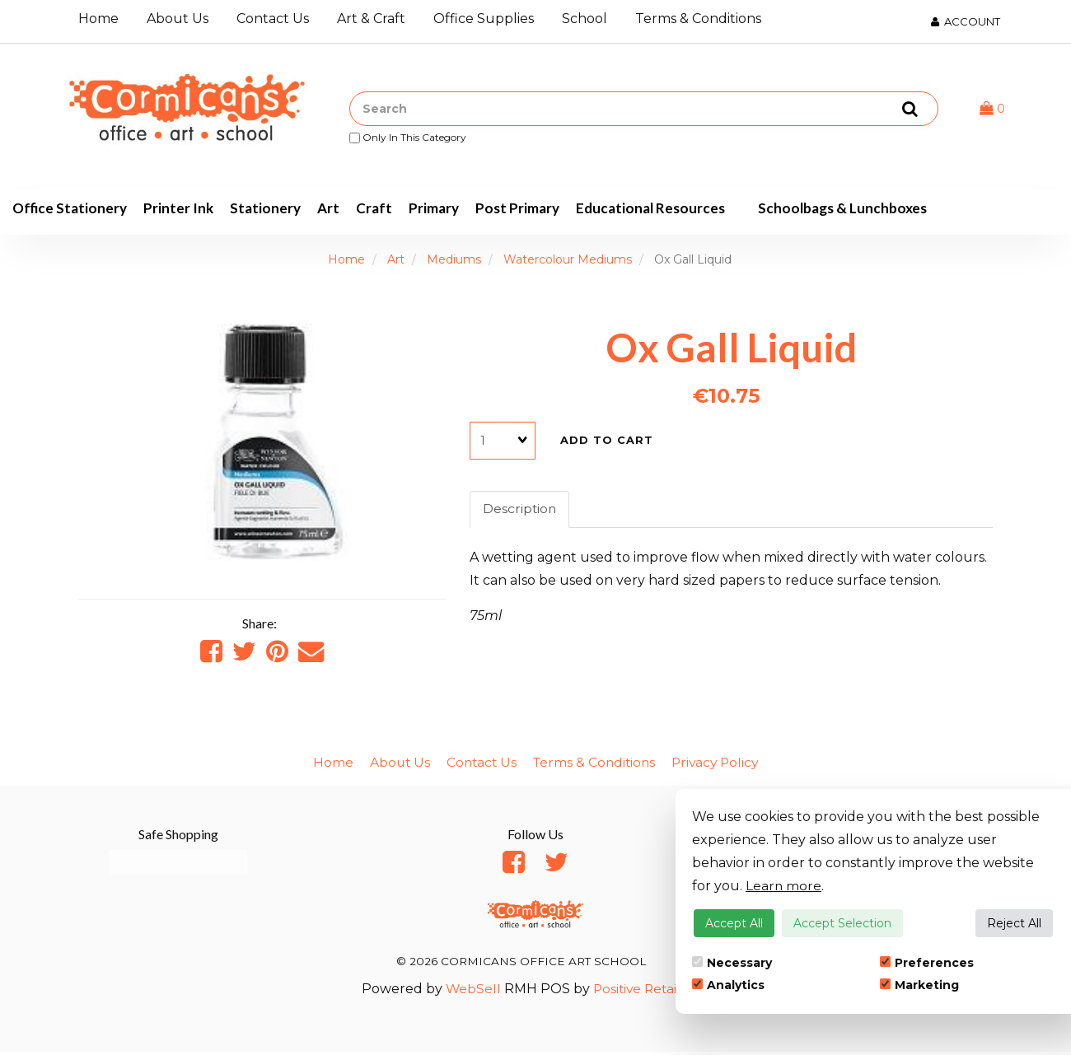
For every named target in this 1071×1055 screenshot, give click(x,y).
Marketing (919, 985)
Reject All (1014, 923)
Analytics (728, 985)
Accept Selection (842, 923)
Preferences (927, 962)
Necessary (732, 962)
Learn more (784, 886)
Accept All (734, 923)
